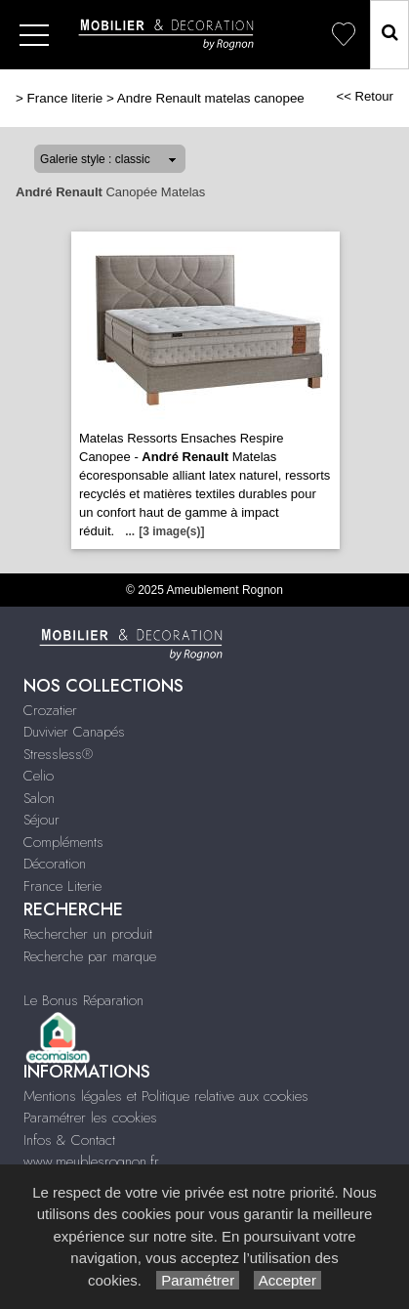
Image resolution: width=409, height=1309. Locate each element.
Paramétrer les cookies (90, 1117)
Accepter (287, 1280)
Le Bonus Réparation (83, 1000)
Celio (38, 775)
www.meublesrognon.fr (91, 1161)
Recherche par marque (89, 956)
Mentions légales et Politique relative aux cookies (165, 1096)
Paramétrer (197, 1280)
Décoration (54, 863)
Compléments (63, 842)
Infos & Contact (69, 1140)
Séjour (41, 819)
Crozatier (50, 710)
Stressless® (58, 754)
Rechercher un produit (87, 934)
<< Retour (364, 96)
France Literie (62, 886)
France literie (65, 98)
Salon (39, 798)
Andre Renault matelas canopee (211, 98)
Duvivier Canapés (74, 731)
